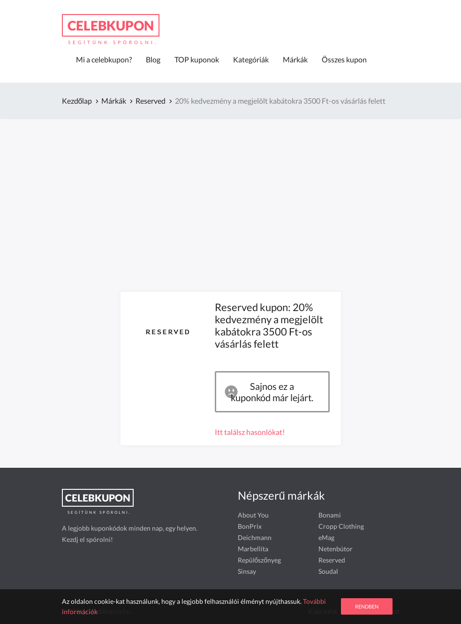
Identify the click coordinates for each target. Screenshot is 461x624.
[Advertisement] (231, 192)
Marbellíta (253, 549)
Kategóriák (251, 59)
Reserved (331, 560)
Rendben (366, 606)
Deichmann (255, 537)
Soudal (328, 571)
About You (253, 515)
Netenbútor (335, 549)
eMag (326, 537)
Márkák (295, 59)
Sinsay (247, 571)
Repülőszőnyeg (259, 560)
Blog (153, 59)
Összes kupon (344, 59)
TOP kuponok (196, 59)
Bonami (329, 515)
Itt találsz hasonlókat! (250, 431)
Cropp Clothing (341, 526)
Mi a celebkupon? (104, 59)
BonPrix (250, 526)
